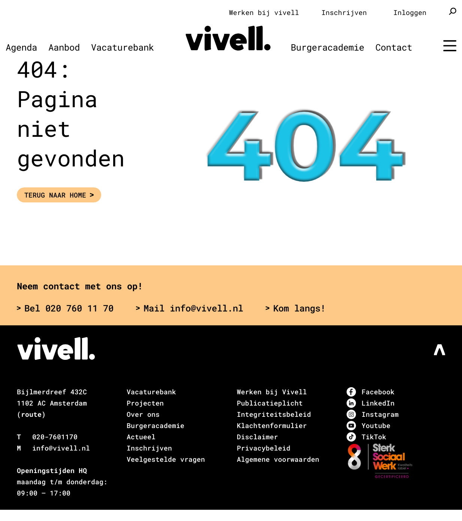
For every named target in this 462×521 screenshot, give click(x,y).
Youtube (368, 425)
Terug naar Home (59, 194)
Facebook (371, 392)
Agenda (21, 47)
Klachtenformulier (272, 425)
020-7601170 (55, 436)
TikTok (366, 437)
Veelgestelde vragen (166, 459)
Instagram (373, 414)
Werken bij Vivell (272, 391)
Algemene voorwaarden (278, 459)
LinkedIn (371, 403)
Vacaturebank (122, 47)
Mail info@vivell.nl (189, 308)
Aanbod (64, 47)
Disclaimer (257, 436)
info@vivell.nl (61, 447)
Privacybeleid (263, 447)
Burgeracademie (327, 47)
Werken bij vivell (264, 12)
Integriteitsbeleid (274, 414)
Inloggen (409, 12)
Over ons (143, 414)
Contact (393, 47)
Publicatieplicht (270, 402)
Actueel (141, 436)
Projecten (145, 402)
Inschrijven (344, 12)
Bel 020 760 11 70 (65, 308)
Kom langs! (296, 308)
